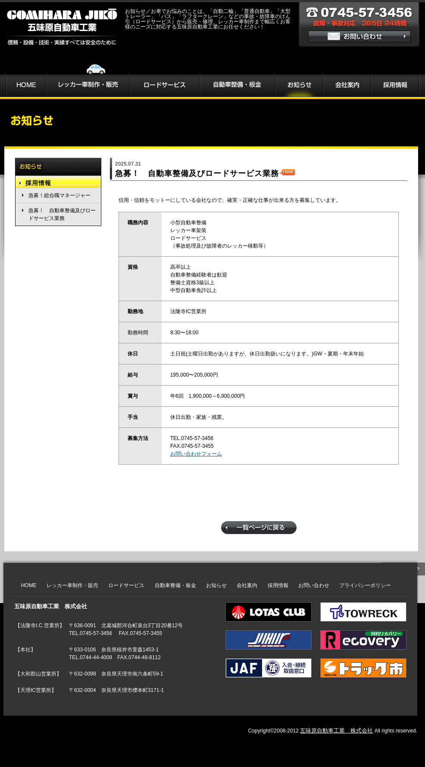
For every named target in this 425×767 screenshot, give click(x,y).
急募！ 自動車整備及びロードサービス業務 (62, 214)
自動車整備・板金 (175, 585)
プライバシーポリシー (365, 585)
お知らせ (216, 585)
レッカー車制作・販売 (72, 585)
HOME (29, 585)
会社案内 (247, 585)
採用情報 (38, 182)
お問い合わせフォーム (196, 454)
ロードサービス (126, 585)
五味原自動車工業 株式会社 (336, 730)
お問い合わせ (313, 585)
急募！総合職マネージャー (59, 195)
